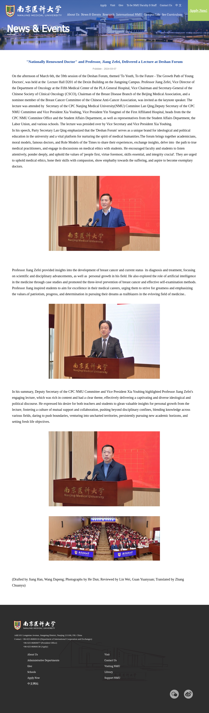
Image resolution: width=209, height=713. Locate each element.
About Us (73, 14)
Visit (112, 5)
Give (121, 5)
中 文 (178, 5)
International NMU (129, 14)
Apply (103, 5)
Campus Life (152, 14)
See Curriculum (172, 14)
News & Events (91, 14)
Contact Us (166, 5)
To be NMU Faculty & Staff (142, 5)
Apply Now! (198, 10)
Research (108, 14)
